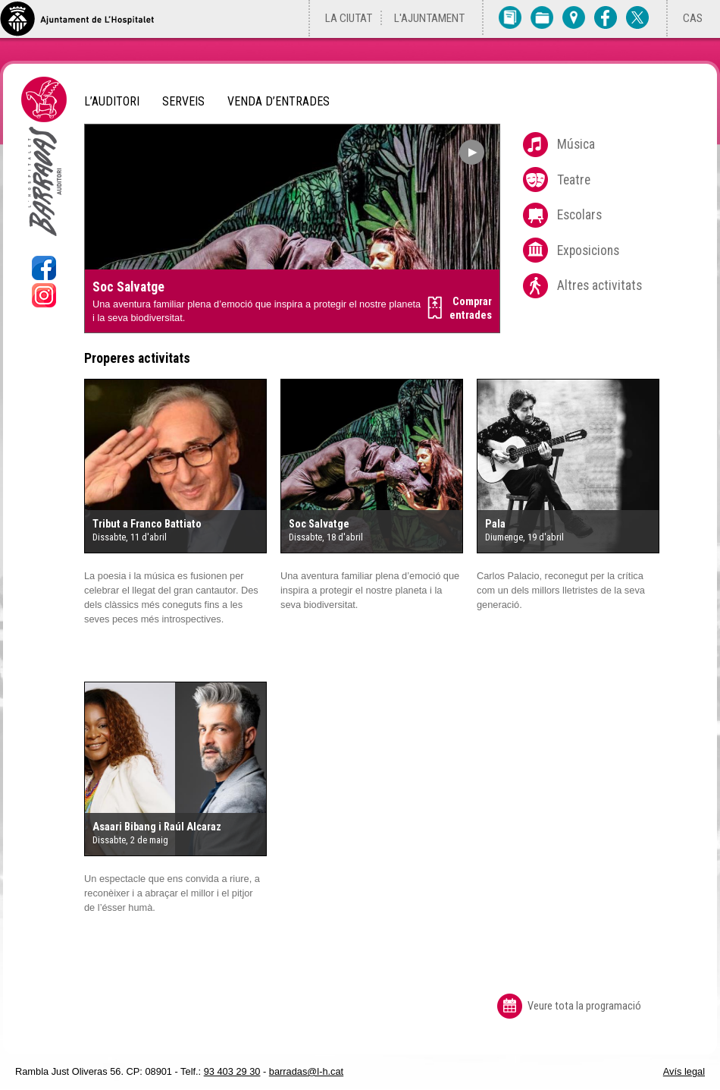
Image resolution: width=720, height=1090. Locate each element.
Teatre (573, 180)
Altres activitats (599, 285)
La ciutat (348, 18)
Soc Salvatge (128, 287)
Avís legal (684, 1071)
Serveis (183, 102)
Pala (495, 524)
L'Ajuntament (429, 18)
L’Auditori (111, 102)
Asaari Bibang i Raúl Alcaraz (156, 827)
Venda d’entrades (278, 102)
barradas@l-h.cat (306, 1071)
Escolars (579, 215)
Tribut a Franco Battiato (147, 524)
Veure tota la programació (584, 1006)
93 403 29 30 (232, 1071)
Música (576, 144)
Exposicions (588, 250)
